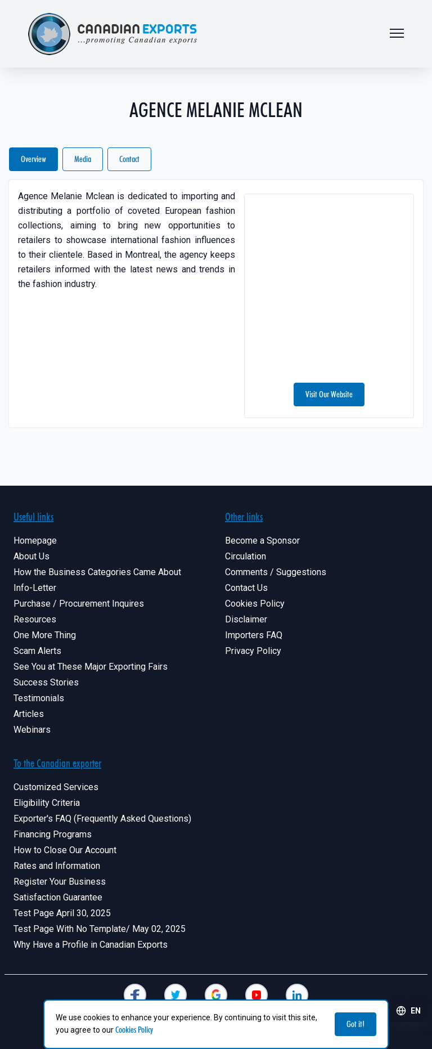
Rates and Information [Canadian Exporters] (57, 865)
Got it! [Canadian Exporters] (355, 1024)
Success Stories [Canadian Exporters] (46, 682)
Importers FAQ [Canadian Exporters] (253, 635)
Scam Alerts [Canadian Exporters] (37, 650)
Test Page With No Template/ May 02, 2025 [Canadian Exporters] (100, 929)
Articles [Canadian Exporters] (29, 714)
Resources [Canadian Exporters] (35, 619)
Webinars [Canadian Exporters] (32, 729)
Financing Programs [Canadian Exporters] (53, 834)
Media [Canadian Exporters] (82, 159)
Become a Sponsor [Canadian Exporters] (262, 540)
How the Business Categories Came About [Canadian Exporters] (97, 572)
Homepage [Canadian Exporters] (35, 540)
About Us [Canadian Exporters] (32, 556)
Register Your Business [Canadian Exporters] (60, 881)
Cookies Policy (134, 1029)
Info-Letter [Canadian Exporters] (35, 587)
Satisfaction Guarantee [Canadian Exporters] (58, 897)
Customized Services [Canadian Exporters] (56, 787)
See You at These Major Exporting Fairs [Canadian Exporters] (91, 666)
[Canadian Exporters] (135, 995)
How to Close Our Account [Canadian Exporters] (65, 850)
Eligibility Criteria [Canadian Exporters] (47, 802)
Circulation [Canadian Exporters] (245, 556)
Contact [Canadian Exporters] (129, 159)
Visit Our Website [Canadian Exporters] (329, 394)
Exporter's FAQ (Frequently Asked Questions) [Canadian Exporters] (102, 818)
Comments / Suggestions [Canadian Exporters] (275, 572)
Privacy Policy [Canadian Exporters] (253, 650)
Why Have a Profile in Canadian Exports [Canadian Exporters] (91, 944)
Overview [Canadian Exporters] (33, 159)
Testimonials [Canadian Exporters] (39, 698)
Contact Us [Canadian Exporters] (246, 587)
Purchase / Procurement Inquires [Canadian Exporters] (79, 603)
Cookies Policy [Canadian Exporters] (255, 603)
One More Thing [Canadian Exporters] (45, 635)
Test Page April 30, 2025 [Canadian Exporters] (62, 913)
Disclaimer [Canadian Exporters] (246, 619)
